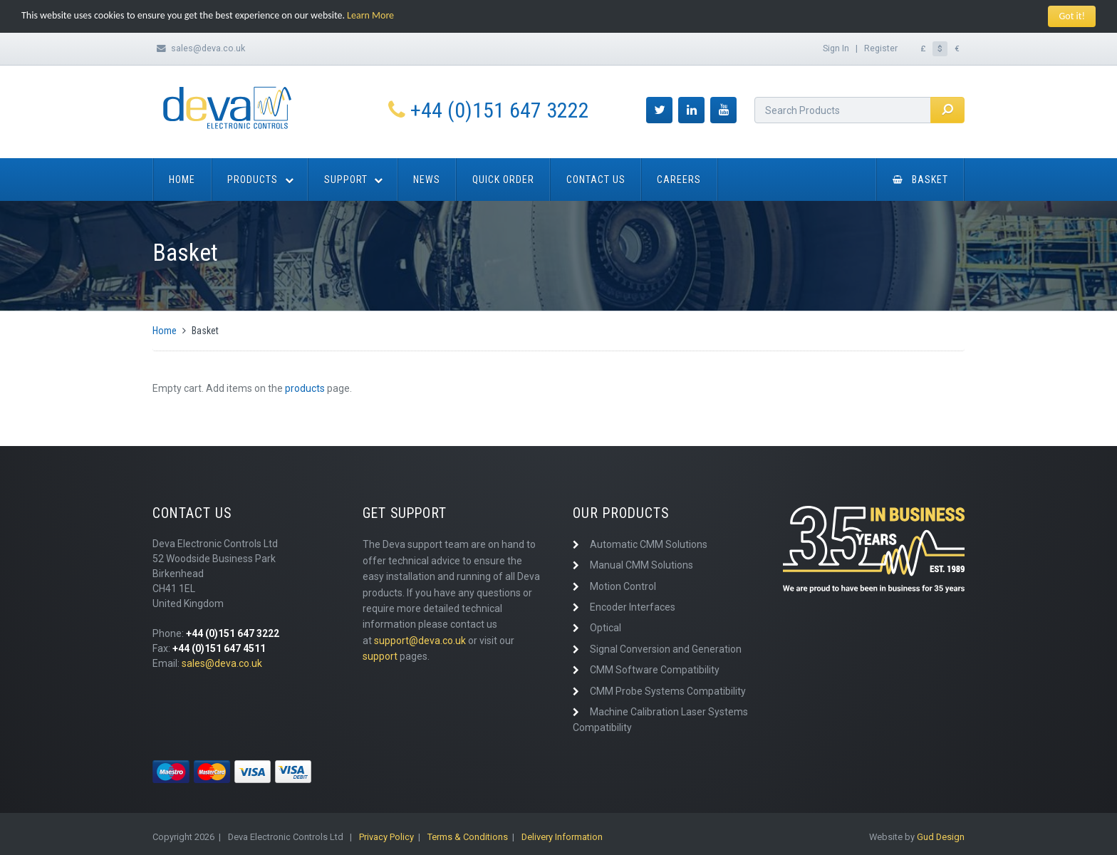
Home (182, 179)
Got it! (1072, 16)
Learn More (370, 15)
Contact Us (595, 179)
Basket (920, 179)
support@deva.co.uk (420, 640)
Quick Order (503, 179)
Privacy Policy (386, 836)
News (426, 179)
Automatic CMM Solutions (648, 544)
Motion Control (623, 586)
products (305, 388)
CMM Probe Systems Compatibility (668, 690)
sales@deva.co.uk (208, 47)
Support (346, 179)
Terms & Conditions (467, 836)
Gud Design (941, 836)
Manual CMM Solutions (641, 565)
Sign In (836, 47)
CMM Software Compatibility (654, 669)
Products (252, 179)
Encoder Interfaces (632, 607)
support (380, 656)
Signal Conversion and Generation (666, 649)
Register (881, 47)
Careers (679, 179)
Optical (605, 627)
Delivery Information (562, 836)
